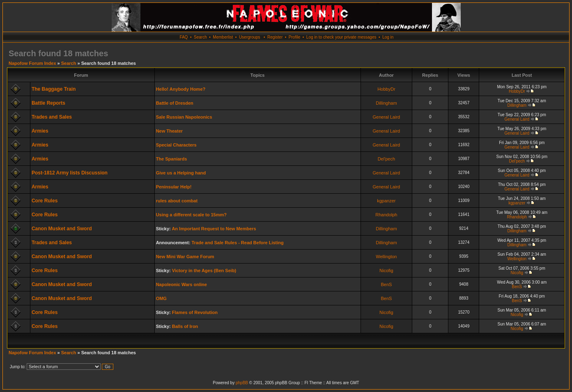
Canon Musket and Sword (62, 229)
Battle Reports (48, 103)
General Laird (386, 117)
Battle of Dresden (174, 103)
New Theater (169, 130)
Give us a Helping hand (181, 172)
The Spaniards (171, 158)
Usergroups (249, 37)
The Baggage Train (54, 89)
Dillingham (386, 103)
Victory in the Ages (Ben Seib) (204, 270)
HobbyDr (386, 89)
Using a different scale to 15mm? (191, 214)
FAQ (183, 37)
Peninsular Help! (174, 186)
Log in (387, 37)
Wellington (386, 256)
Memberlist (223, 37)
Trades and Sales (52, 117)
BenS (386, 284)
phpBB (242, 383)
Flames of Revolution (195, 312)
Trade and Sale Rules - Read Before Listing (237, 242)
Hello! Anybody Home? (181, 89)
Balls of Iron (185, 326)
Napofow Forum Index (32, 63)
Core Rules (44, 201)
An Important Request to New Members (214, 228)
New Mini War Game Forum (185, 256)
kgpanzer (386, 200)
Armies (40, 131)
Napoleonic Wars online (181, 284)
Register (275, 37)
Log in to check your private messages (341, 37)
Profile (294, 37)
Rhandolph (386, 214)
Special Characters (176, 144)
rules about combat (177, 200)
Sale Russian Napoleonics (184, 117)
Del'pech (386, 158)
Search (200, 37)
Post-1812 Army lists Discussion (70, 173)
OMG (161, 298)
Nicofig (386, 270)
